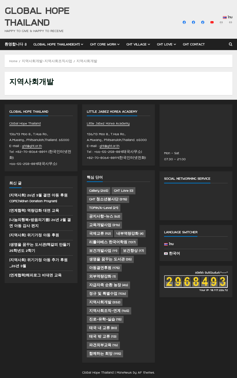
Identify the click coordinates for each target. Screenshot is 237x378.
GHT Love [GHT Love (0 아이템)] (123, 191)
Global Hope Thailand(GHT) (56, 44)
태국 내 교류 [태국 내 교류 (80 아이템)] (103, 328)
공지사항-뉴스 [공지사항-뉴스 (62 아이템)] (104, 216)
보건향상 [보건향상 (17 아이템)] (133, 251)
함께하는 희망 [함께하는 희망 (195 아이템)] (105, 354)
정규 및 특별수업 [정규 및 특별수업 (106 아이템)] (107, 294)
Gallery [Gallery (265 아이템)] (98, 191)
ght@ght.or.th (32, 146)
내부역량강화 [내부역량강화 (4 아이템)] (129, 233)
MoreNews (124, 372)
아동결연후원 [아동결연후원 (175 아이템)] (104, 268)
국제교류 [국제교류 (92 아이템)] (100, 233)
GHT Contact (194, 44)
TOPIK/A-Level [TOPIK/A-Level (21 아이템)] (103, 208)
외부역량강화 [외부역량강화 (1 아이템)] (102, 276)
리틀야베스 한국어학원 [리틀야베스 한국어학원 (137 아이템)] (112, 242)
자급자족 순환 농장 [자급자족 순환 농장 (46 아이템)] (108, 285)
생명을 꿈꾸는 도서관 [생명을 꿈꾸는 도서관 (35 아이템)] (110, 259)
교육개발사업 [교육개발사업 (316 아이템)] (104, 225)
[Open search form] (230, 44)
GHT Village (136, 44)
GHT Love (164, 44)
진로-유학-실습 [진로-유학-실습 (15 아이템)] (105, 319)
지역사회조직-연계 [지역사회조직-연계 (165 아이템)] (109, 311)
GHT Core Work (103, 44)
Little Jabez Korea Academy (108, 123)
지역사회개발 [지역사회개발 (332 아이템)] (104, 302)
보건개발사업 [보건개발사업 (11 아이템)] (103, 251)
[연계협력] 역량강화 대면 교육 (34, 210)
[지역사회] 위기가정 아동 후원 (34, 235)
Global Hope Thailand (37, 16)
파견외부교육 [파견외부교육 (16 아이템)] (103, 345)
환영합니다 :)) (15, 44)
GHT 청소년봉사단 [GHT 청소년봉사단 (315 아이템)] (108, 199)
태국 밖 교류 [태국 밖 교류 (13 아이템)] (102, 336)
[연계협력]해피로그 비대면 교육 (35, 275)
